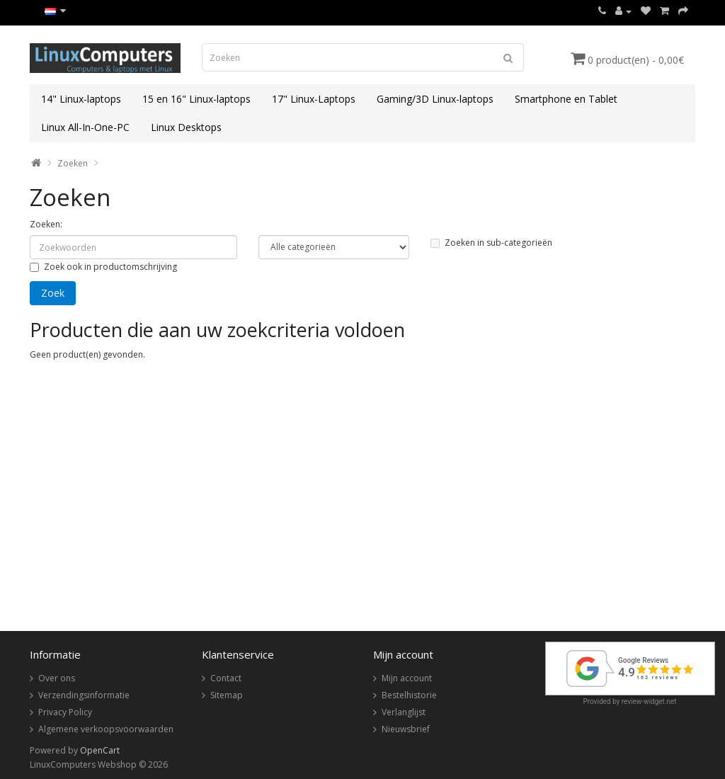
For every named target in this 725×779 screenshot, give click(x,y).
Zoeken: (46, 224)
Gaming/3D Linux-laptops (435, 99)
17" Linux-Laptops (313, 99)
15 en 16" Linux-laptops (196, 99)
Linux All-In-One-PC (85, 127)
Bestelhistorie (409, 695)
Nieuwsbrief (406, 729)
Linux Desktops (186, 127)
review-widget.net (649, 701)
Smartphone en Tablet (566, 99)
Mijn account (407, 678)
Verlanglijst (404, 712)
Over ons (56, 678)
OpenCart (100, 750)
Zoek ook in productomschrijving (103, 267)
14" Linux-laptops (81, 99)
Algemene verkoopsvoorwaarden (105, 729)
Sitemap (226, 695)
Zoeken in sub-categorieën (491, 243)
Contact (225, 678)
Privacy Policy (65, 712)
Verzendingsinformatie (84, 695)
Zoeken (72, 163)
